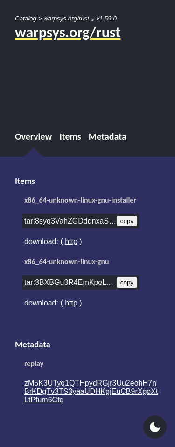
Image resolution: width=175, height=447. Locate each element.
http (71, 241)
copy (126, 220)
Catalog (25, 18)
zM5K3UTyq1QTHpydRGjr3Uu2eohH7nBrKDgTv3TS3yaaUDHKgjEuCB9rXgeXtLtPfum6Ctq (91, 391)
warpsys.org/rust (66, 18)
